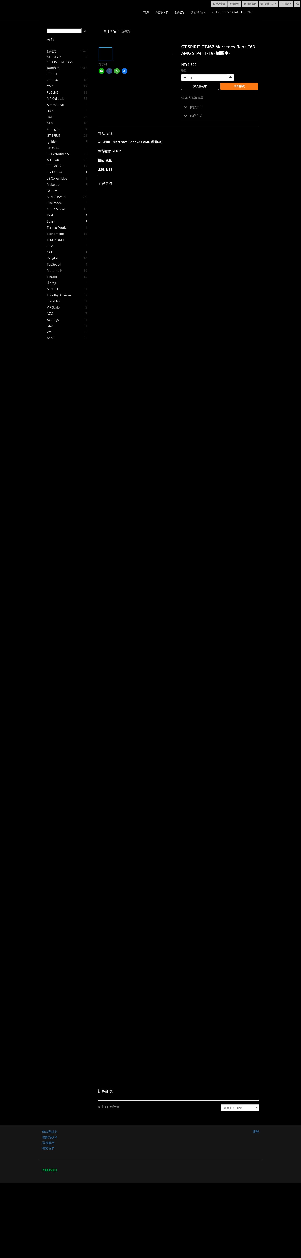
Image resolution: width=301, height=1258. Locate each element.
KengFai (52, 258)
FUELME (52, 92)
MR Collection (56, 99)
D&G (50, 117)
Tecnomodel (55, 234)
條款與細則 (49, 1131)
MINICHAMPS (56, 197)
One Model (55, 203)
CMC (50, 86)
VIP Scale (53, 307)
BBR (50, 111)
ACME (51, 338)
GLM (50, 123)
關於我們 (162, 12)
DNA (50, 326)
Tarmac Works (57, 227)
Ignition (52, 142)
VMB (50, 332)
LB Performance (58, 154)
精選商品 (53, 68)
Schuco (52, 277)
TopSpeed (54, 264)
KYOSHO (53, 148)
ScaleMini (53, 301)
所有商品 (198, 12)
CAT (49, 252)
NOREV (52, 191)
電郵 (256, 1131)
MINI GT (52, 289)
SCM (50, 246)
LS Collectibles (57, 178)
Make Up (53, 184)
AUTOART (54, 160)
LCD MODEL (55, 166)
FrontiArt (53, 80)
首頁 (146, 12)
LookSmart (54, 172)
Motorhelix (54, 270)
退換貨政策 (49, 1137)
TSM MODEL (55, 240)
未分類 (51, 283)
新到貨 (179, 12)
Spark (51, 221)
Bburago (53, 320)
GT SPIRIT (53, 135)
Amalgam (53, 129)
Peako (51, 215)
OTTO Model (56, 209)
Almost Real (55, 105)
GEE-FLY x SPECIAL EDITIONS (232, 12)
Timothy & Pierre (59, 295)
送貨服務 (48, 1143)
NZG (50, 313)
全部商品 (109, 31)
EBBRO (52, 74)
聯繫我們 (48, 1148)
